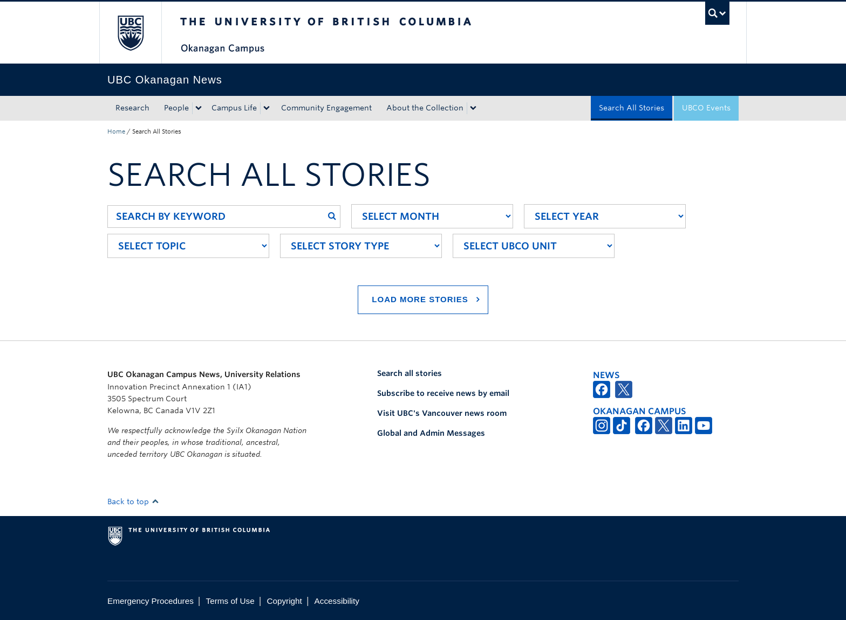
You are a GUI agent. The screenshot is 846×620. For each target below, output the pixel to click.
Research (132, 107)
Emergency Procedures (150, 600)
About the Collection (424, 107)
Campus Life (234, 107)
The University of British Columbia (130, 33)
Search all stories (409, 373)
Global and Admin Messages (431, 433)
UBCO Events (706, 107)
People (176, 107)
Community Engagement (326, 107)
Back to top (133, 501)
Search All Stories (631, 107)
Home (116, 131)
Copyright (284, 600)
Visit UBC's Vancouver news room (442, 413)
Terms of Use (230, 600)
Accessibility (337, 600)
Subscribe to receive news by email (443, 393)
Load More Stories (420, 299)
